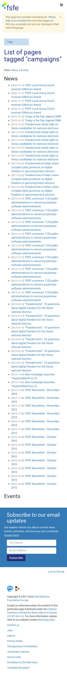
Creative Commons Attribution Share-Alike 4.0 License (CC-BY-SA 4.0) (32, 613)
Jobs (10, 630)
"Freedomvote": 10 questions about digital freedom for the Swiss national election (35, 307)
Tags (10, 42)
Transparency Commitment (22, 646)
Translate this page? (18, 667)
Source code (14, 657)
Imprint (11, 635)
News (14, 70)
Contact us (13, 625)
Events (25, 70)
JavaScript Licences (18, 651)
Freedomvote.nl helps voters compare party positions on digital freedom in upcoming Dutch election (35, 167)
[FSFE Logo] (10, 6)
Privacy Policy (15, 641)
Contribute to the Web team (22, 662)
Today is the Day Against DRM (43, 116)
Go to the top (57, 571)
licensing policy (46, 619)
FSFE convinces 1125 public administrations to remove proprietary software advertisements (34, 202)
